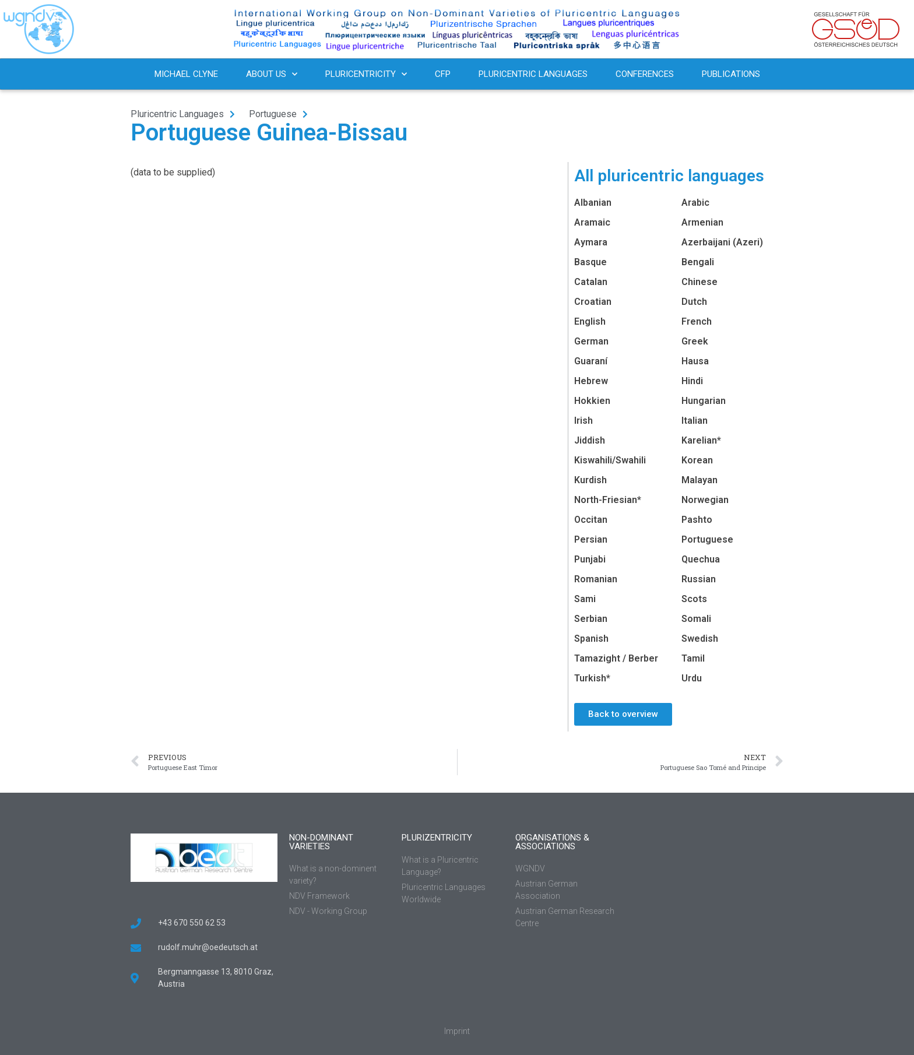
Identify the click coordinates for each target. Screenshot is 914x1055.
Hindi (692, 380)
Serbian (590, 618)
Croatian (592, 301)
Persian (590, 539)
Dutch (694, 301)
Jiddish (589, 440)
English (590, 321)
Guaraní (590, 361)
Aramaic (592, 222)
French (696, 321)
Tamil (693, 658)
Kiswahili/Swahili (610, 460)
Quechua (700, 559)
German (591, 341)
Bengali (697, 262)
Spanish (591, 638)
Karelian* (701, 440)
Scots (694, 598)
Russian (698, 579)
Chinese (699, 281)
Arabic (695, 202)
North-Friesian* (607, 499)
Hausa (695, 361)
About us (271, 74)
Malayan (699, 480)
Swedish (699, 638)
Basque (590, 262)
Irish (583, 420)
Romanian (595, 579)
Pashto (696, 519)
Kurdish (590, 480)
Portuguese (707, 539)
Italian (694, 420)
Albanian (592, 202)
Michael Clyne (186, 74)
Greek (694, 341)
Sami (585, 598)
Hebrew (591, 380)
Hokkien (592, 400)
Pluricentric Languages (533, 74)
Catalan (590, 281)
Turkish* (592, 678)
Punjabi (590, 559)
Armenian (702, 222)
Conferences (645, 74)
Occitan (590, 519)
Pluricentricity (366, 74)
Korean (697, 460)
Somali (696, 618)
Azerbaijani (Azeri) (722, 242)
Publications (731, 74)
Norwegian (705, 499)
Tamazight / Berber (616, 658)
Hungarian (703, 400)
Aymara (590, 242)
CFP (443, 74)
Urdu (691, 678)
